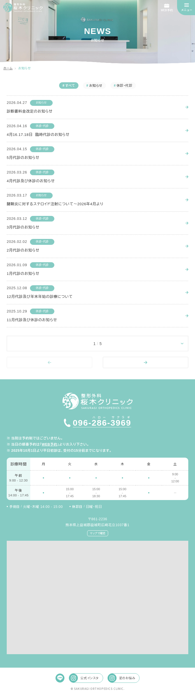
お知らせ (41, 102)
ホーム (8, 68)
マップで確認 (97, 533)
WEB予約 (49, 444)
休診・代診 (42, 125)
